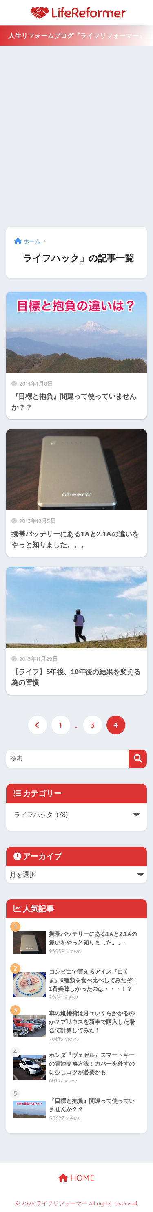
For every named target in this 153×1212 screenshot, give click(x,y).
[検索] (138, 759)
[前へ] (37, 725)
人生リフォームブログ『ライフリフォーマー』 (76, 35)
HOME (76, 1178)
